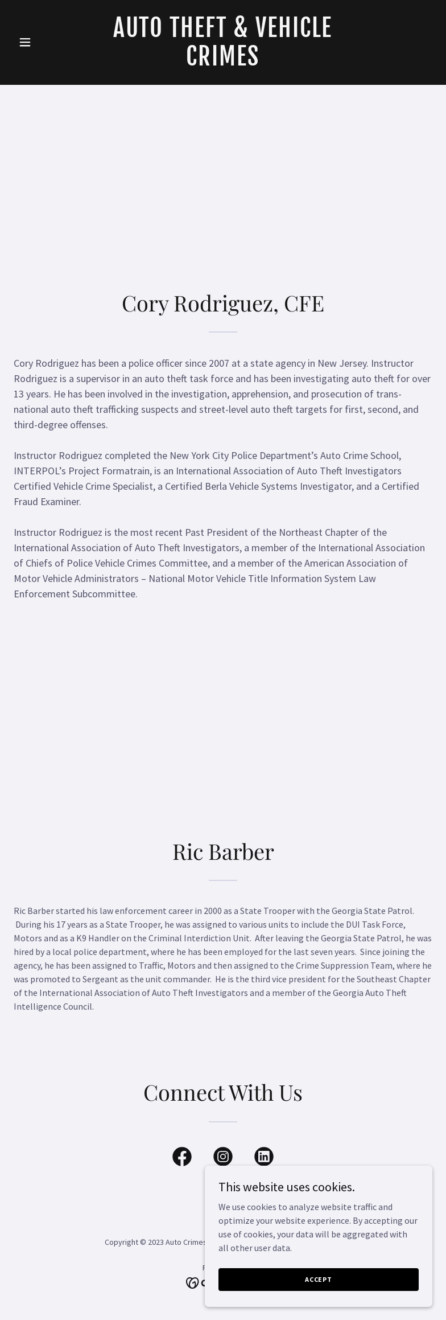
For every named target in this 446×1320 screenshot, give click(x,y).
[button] (45, 42)
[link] (223, 62)
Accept (318, 1279)
